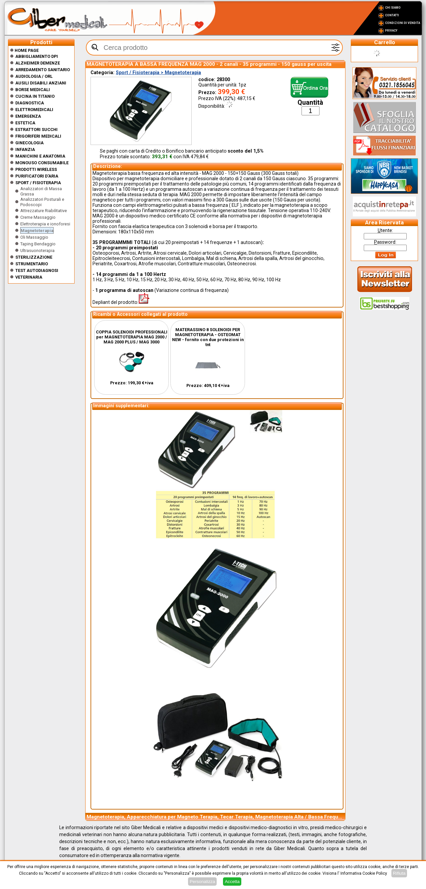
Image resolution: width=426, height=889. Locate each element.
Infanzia (25, 149)
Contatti (392, 15)
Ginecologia (29, 142)
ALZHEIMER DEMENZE (37, 63)
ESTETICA (25, 122)
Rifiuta (399, 873)
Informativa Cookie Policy (363, 873)
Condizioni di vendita (402, 23)
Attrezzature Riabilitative (43, 210)
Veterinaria (28, 277)
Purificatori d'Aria (36, 176)
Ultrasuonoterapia (37, 250)
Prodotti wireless (36, 169)
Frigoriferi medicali (38, 136)
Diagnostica (29, 102)
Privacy (391, 30)
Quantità (310, 102)
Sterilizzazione (33, 257)
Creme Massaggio (38, 217)
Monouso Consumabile (42, 162)
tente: (385, 230)
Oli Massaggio (34, 237)
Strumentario (31, 263)
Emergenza (28, 116)
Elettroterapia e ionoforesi (45, 223)
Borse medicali (32, 89)
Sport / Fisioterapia (38, 182)
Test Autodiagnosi (36, 270)
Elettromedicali (34, 109)
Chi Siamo (393, 7)
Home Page (24, 50)
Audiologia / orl (34, 76)
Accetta (232, 881)
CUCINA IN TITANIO (35, 96)
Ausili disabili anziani (40, 82)
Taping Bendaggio (38, 243)
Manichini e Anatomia (40, 156)
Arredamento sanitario (42, 69)
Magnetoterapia (37, 230)
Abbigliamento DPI (36, 56)
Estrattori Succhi (36, 129)
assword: (385, 242)
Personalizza (202, 881)
